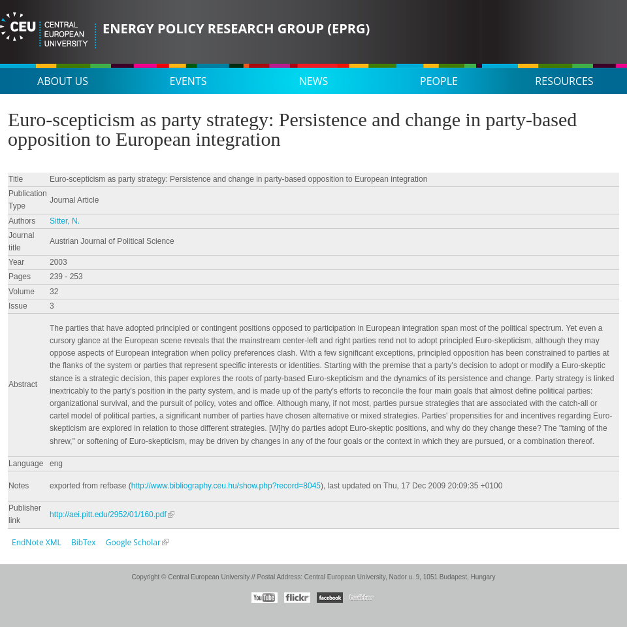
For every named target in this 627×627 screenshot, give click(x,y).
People (439, 81)
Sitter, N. (65, 221)
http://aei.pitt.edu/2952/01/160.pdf (108, 514)
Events (188, 81)
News (313, 81)
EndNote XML (36, 542)
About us (62, 81)
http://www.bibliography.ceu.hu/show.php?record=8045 (226, 485)
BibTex (83, 542)
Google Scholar (133, 542)
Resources (564, 81)
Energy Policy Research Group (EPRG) (236, 28)
